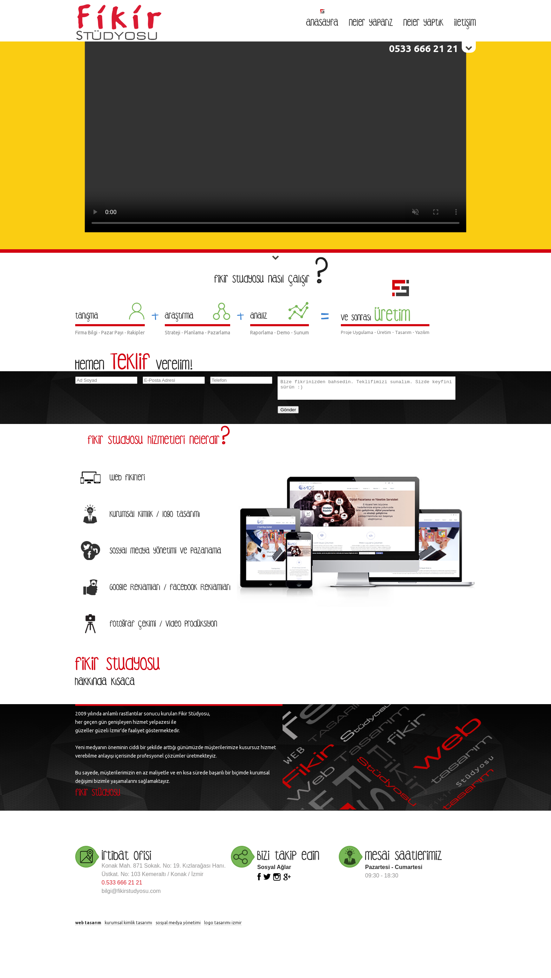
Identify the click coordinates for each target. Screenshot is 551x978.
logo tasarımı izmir (223, 922)
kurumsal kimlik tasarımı (128, 922)
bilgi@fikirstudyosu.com (131, 891)
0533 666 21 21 (423, 48)
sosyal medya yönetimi (178, 922)
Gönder (288, 409)
